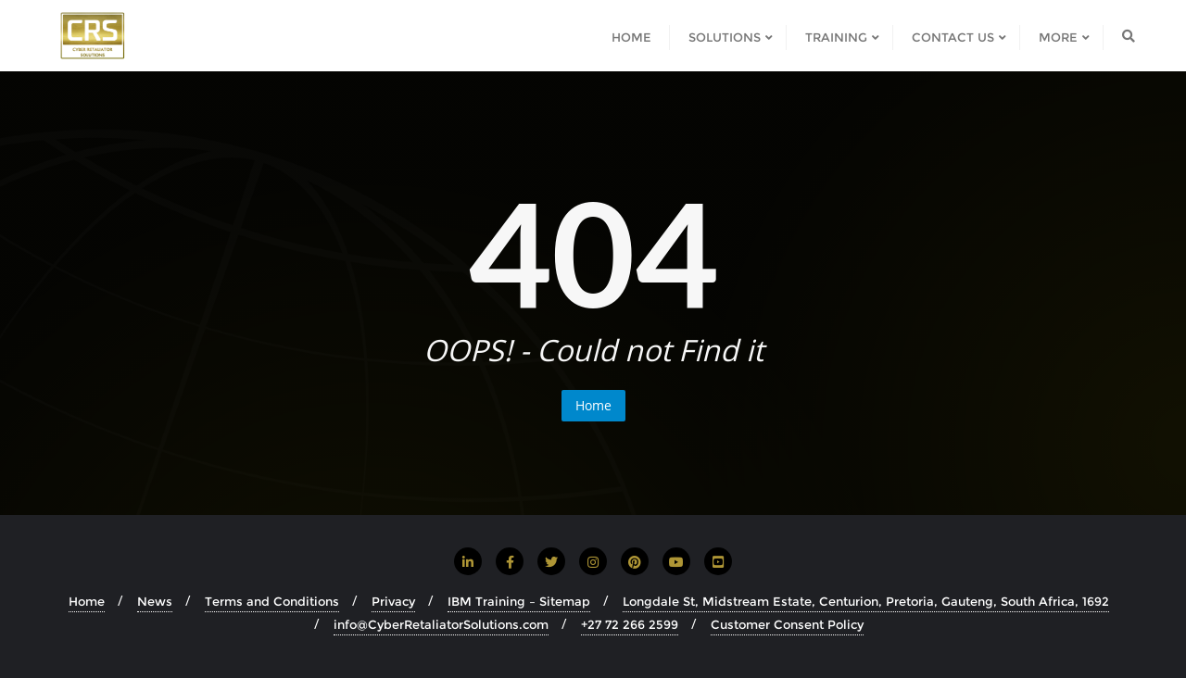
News (154, 601)
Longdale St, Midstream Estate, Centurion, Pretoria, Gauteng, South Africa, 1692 (866, 601)
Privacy (393, 601)
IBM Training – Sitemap (519, 601)
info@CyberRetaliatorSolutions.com (441, 624)
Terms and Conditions (272, 601)
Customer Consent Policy (787, 624)
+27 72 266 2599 (629, 624)
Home (593, 405)
